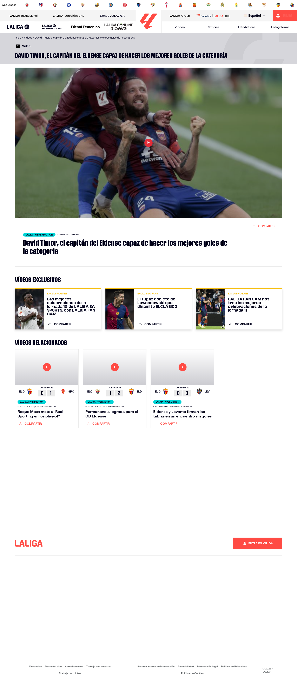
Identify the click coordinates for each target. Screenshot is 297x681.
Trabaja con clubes (70, 673)
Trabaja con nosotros (98, 666)
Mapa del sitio (53, 666)
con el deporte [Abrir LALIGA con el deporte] (68, 16)
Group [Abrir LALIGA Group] (180, 16)
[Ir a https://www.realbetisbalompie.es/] (208, 5)
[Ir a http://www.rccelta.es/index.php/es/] (167, 5)
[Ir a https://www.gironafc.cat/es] (125, 5)
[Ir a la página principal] (148, 31)
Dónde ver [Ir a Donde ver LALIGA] (112, 16)
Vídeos (180, 27)
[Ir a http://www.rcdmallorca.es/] (194, 5)
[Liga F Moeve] (85, 27)
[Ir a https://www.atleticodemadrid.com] (41, 5)
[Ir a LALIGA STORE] (213, 15)
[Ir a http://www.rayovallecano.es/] (153, 5)
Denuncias (35, 666)
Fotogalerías (280, 27)
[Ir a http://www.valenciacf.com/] (278, 5)
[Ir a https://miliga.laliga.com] (285, 15)
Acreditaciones (74, 666)
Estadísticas (246, 27)
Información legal (207, 666)
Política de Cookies (192, 673)
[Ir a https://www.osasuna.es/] (55, 5)
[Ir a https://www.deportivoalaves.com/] (69, 5)
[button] (18, 27)
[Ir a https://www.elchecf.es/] (83, 5)
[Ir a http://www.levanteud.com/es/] (139, 5)
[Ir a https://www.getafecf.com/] (111, 5)
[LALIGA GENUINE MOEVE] (118, 27)
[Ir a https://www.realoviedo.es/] (236, 5)
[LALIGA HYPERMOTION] (52, 27)
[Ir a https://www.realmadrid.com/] (222, 5)
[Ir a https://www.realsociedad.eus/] (250, 5)
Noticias (213, 27)
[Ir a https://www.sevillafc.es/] (264, 5)
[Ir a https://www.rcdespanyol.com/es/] (180, 5)
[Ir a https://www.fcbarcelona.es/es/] (97, 5)
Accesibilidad (186, 666)
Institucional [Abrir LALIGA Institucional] (23, 16)
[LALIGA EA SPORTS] (18, 27)
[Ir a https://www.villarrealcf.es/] (292, 5)
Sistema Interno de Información (155, 666)
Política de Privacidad (234, 666)
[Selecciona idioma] (255, 15)
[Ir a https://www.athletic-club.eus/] (27, 5)
